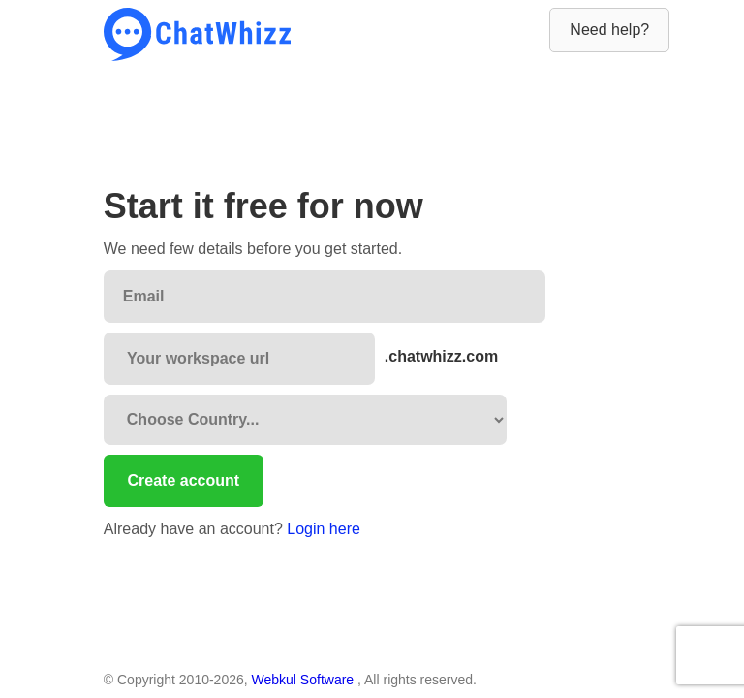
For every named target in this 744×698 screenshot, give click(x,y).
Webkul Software (304, 679)
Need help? (609, 29)
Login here (323, 529)
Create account (184, 480)
